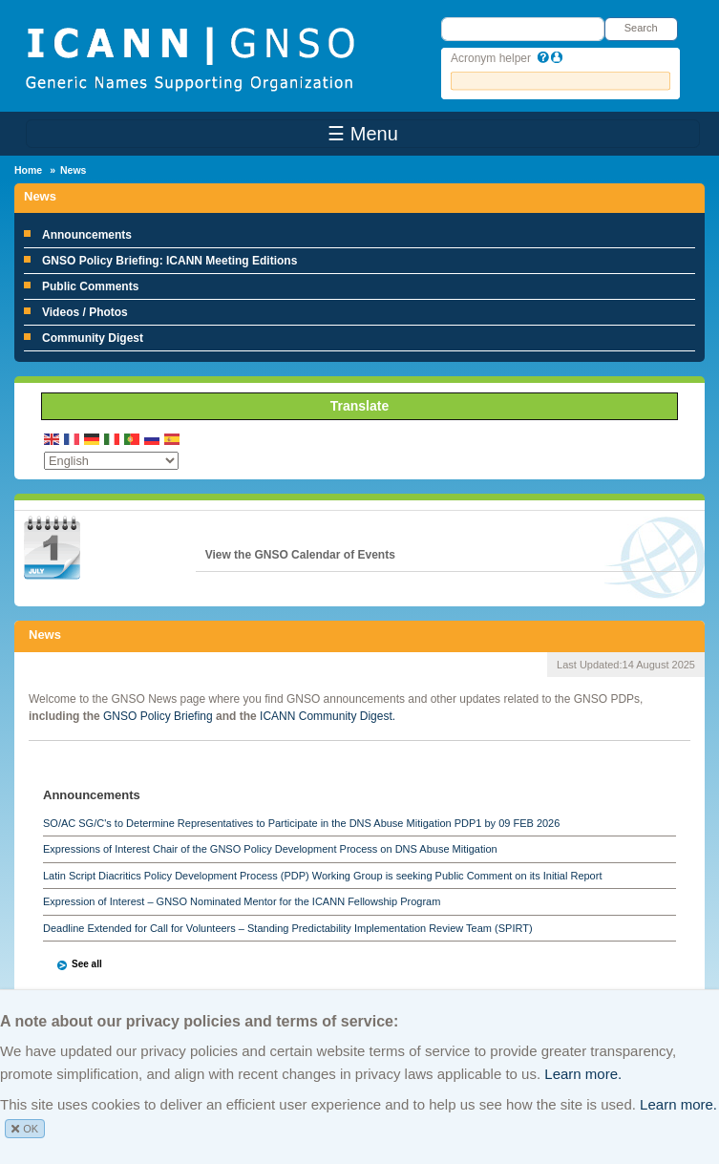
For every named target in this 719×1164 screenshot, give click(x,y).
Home (28, 170)
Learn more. (583, 1074)
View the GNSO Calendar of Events (300, 554)
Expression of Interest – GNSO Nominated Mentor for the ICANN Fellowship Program (241, 901)
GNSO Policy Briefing (158, 716)
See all (87, 964)
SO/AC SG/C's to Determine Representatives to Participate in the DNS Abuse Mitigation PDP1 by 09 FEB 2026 (301, 823)
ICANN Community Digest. (327, 716)
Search (641, 27)
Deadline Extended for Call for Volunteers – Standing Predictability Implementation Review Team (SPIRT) (288, 928)
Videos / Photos (85, 312)
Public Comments (90, 286)
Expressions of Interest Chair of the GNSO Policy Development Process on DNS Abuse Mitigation (270, 849)
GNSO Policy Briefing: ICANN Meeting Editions (169, 260)
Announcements (87, 235)
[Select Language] (111, 461)
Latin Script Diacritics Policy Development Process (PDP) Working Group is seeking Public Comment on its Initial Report (322, 875)
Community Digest (92, 338)
